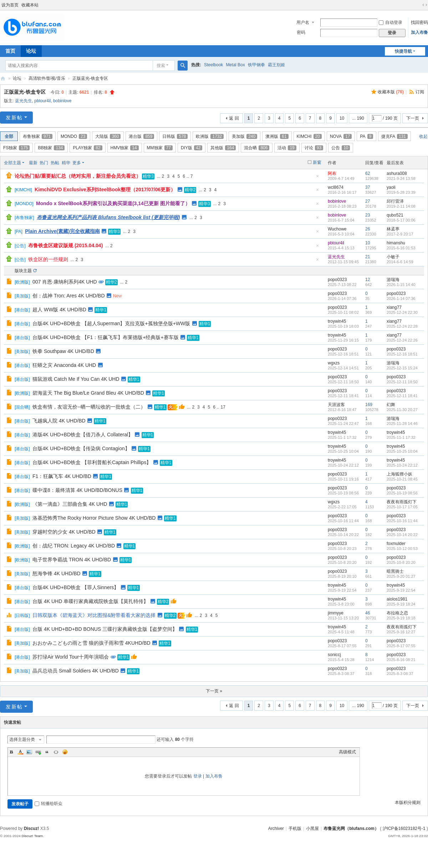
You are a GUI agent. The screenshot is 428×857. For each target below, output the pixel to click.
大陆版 (108, 136)
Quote (47, 751)
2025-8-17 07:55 (401, 646)
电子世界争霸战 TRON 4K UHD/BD (71, 559)
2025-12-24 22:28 (402, 326)
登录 (197, 776)
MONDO (74, 136)
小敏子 (393, 256)
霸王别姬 (276, 64)
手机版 (295, 828)
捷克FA (394, 136)
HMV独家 (125, 147)
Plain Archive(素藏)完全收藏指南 (62, 231)
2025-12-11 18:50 (402, 382)
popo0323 (337, 279)
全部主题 (12, 162)
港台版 (141, 136)
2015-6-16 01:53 (401, 248)
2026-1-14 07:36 (401, 298)
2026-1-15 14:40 (401, 284)
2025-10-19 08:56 (402, 493)
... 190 (358, 118)
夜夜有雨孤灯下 (402, 501)
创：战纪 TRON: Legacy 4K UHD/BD (73, 546)
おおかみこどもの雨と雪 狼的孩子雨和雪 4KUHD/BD (91, 643)
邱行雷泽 (395, 201)
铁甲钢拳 (256, 64)
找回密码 (419, 22)
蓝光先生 (23, 100)
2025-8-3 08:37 (400, 673)
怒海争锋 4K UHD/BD (56, 573)
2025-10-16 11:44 (402, 521)
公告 (340, 147)
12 (367, 279)
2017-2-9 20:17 (400, 234)
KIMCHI (309, 136)
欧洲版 (210, 136)
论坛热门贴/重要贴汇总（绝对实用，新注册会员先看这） (78, 176)
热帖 (55, 162)
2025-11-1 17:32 (401, 437)
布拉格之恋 (397, 613)
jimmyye (335, 613)
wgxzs (334, 362)
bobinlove (62, 100)
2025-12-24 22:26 (402, 340)
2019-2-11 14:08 (401, 206)
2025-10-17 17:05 (402, 507)
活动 (286, 147)
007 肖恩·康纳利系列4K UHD (64, 282)
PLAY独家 (87, 147)
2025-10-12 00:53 (402, 548)
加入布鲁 (419, 32)
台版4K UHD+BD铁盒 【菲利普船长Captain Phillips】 (91, 462)
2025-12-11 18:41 (402, 396)
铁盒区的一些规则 (48, 259)
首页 (10, 51)
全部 (9, 136)
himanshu (396, 242)
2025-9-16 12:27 (401, 632)
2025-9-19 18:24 (401, 604)
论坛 (31, 51)
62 (367, 173)
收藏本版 (391, 91)
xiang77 (394, 307)
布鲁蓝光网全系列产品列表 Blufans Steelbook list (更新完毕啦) (108, 217)
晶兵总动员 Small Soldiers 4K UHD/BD (75, 671)
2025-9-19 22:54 (401, 590)
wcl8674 (335, 187)
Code (56, 751)
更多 (76, 162)
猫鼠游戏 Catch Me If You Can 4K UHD (75, 379)
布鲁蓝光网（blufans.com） (351, 828)
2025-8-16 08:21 (401, 660)
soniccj (334, 654)
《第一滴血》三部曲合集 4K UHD (69, 504)
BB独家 (51, 147)
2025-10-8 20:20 (401, 562)
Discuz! (31, 828)
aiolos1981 (397, 599)
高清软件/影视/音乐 (47, 78)
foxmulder (396, 543)
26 (367, 229)
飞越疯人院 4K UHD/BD (59, 421)
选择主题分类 (22, 739)
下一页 (412, 118)
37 (367, 187)
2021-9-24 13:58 (401, 178)
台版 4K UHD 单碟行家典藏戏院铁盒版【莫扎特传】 (90, 601)
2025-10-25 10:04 (402, 451)
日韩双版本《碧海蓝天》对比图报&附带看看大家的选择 (94, 615)
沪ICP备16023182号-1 (404, 828)
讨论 (314, 147)
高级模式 (347, 751)
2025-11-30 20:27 (402, 409)
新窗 (317, 162)
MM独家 (160, 147)
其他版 (223, 147)
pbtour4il (42, 100)
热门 (44, 162)
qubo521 (395, 215)
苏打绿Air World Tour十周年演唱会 (70, 657)
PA (366, 136)
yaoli (391, 187)
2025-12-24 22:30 (402, 312)
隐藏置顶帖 (317, 219)
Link (38, 751)
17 (222, 407)
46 (367, 613)
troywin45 (337, 321)
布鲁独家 (37, 136)
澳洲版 (276, 136)
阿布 (332, 173)
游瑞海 (393, 279)
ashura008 (397, 173)
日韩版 (175, 136)
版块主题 (23, 270)
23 (367, 215)
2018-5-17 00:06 (401, 220)
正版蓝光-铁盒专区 (90, 78)
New (117, 296)
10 (342, 118)
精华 (66, 162)
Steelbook (213, 64)
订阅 (420, 91)
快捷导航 (403, 51)
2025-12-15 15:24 (402, 368)
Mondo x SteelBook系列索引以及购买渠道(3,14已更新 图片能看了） (113, 203)
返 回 (234, 118)
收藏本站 (30, 4)
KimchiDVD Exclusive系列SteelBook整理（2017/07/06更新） (105, 189)
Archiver (276, 828)
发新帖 (14, 117)
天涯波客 (336, 404)
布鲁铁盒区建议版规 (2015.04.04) (65, 245)
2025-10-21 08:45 (402, 479)
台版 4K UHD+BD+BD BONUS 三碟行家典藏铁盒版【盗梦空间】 (104, 629)
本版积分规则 (408, 802)
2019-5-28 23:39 (401, 192)
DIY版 (191, 147)
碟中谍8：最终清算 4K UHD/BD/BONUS (77, 490)
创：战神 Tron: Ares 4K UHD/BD (68, 295)
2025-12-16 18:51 (402, 354)
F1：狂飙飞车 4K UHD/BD (61, 476)
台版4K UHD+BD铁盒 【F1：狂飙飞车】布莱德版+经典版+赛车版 (105, 337)
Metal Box (235, 64)
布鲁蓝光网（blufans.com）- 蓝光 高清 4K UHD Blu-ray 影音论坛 (3, 78)
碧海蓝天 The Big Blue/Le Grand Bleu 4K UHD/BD (88, 393)
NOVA (341, 136)
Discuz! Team (32, 836)
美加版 (244, 136)
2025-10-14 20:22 (402, 535)
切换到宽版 (425, 5)
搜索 (161, 65)
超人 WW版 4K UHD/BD (59, 309)
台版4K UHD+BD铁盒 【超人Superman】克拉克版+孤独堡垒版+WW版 (111, 323)
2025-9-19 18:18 (401, 618)
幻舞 (391, 404)
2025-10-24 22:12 (402, 465)
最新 (33, 162)
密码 (301, 32)
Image (29, 751)
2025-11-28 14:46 (402, 423)
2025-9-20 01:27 (401, 576)
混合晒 (256, 147)
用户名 (302, 22)
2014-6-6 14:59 (400, 262)
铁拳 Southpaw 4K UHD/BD (63, 351)
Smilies (64, 751)
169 (368, 404)
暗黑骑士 (395, 571)
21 (367, 256)
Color (20, 751)
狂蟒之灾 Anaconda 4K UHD (64, 365)
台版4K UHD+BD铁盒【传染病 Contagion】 (81, 448)
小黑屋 (312, 828)
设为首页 (10, 4)
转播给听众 (48, 803)
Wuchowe (337, 229)
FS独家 (16, 147)
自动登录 (390, 22)
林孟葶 (393, 229)
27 (367, 201)
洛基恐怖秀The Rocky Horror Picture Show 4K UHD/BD (94, 518)
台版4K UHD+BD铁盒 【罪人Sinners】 (75, 587)
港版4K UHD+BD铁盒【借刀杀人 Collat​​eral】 (82, 434)
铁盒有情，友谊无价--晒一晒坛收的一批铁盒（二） (89, 407)
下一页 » (214, 691)
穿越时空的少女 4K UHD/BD (64, 532)
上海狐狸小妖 (399, 474)
